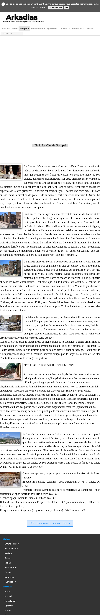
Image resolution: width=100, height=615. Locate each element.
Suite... (43, 7)
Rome (14, 28)
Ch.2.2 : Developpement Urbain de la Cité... (50, 427)
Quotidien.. (52, 28)
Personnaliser (55, 8)
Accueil (5, 28)
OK (66, 8)
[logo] (23, 19)
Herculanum (38, 28)
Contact (90, 28)
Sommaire (77, 28)
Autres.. (65, 28)
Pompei (24, 28)
